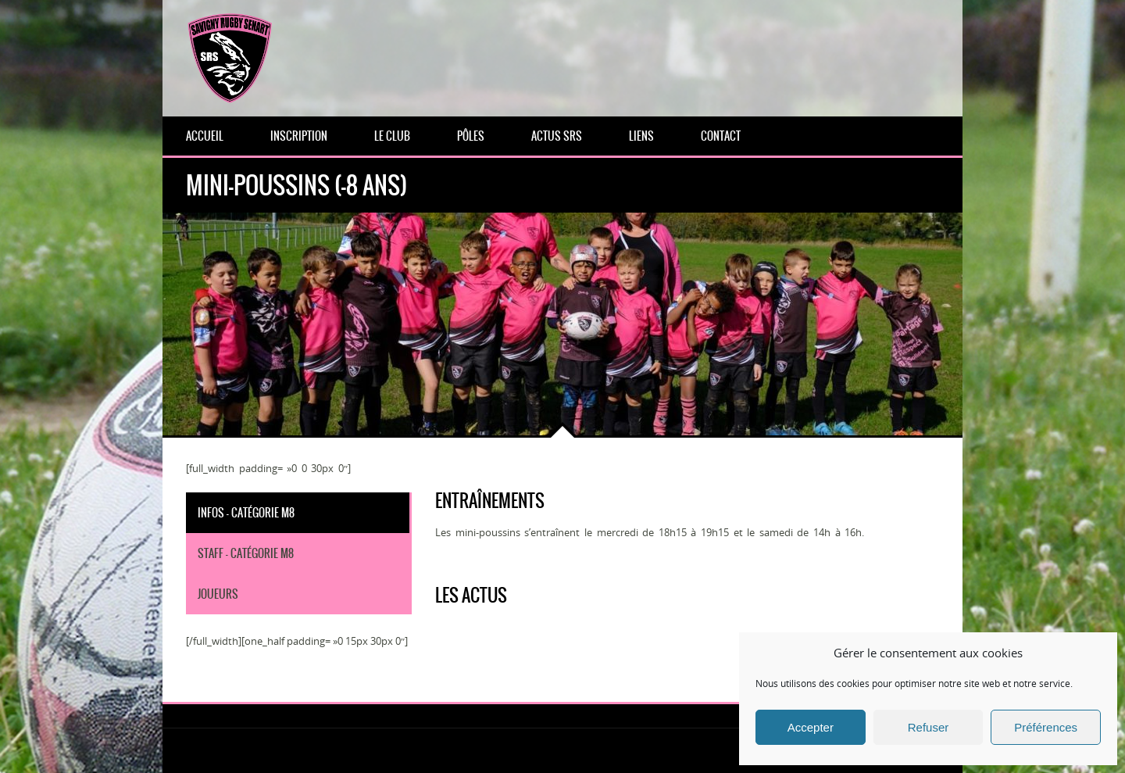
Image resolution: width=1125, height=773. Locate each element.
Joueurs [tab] (218, 594)
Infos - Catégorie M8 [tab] (246, 512)
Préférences (1045, 727)
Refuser (928, 727)
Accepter (811, 727)
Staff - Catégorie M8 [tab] (246, 553)
